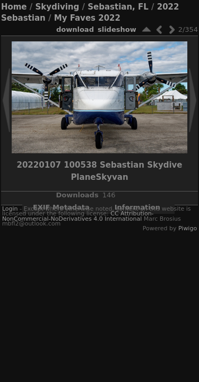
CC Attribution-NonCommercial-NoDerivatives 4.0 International (78, 216)
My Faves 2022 (87, 18)
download (75, 29)
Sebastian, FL (118, 7)
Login (10, 208)
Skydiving (57, 7)
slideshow (117, 29)
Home (14, 7)
